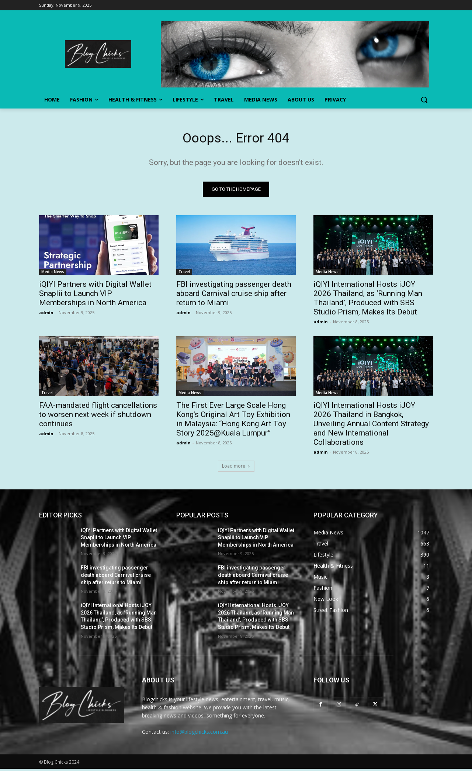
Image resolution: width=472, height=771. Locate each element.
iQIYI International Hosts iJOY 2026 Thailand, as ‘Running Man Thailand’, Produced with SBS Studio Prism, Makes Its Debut (367, 300)
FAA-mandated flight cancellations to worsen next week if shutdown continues (98, 416)
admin (46, 314)
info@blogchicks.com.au (199, 733)
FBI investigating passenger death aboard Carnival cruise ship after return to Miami (233, 295)
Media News (52, 273)
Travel (184, 273)
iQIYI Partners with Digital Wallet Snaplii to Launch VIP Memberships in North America (95, 295)
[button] (424, 100)
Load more (236, 468)
